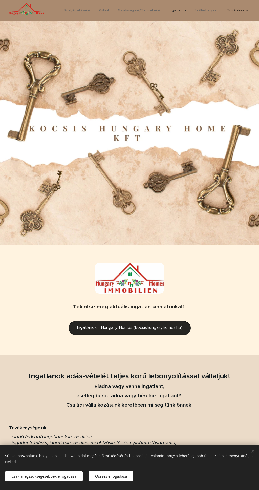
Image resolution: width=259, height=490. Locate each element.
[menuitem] (78, 10)
